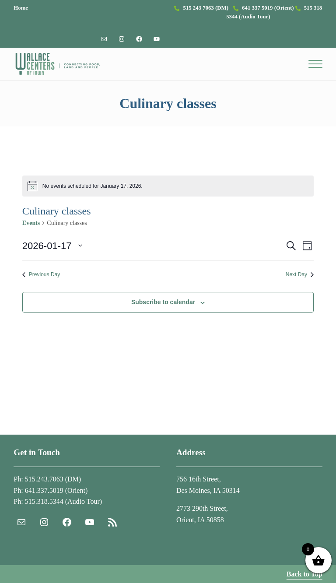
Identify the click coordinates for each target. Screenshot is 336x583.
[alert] (168, 186)
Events (31, 223)
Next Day (300, 274)
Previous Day (41, 274)
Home (21, 8)
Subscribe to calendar (163, 302)
